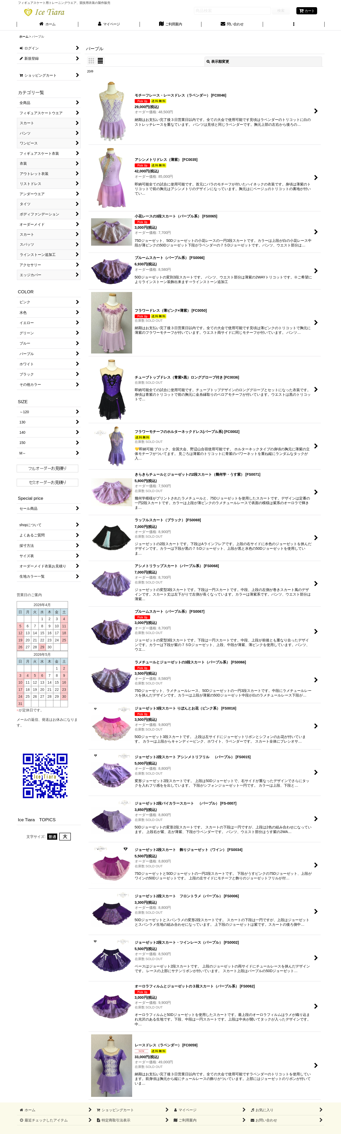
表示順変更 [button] (218, 61)
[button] (294, 24)
